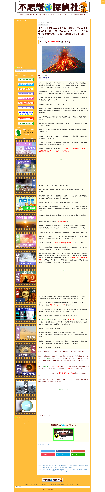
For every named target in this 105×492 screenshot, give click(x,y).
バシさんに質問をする (26, 123)
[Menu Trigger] (103, 2)
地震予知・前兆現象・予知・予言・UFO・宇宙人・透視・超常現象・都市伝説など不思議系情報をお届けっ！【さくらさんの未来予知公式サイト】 (52, 484)
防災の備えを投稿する (26, 103)
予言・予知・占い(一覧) (44, 444)
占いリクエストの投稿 (26, 107)
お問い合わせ (25, 423)
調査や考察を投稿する (26, 112)
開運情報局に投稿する (26, 89)
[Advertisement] (63, 170)
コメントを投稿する (25, 114)
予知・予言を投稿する (26, 79)
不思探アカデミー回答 (26, 119)
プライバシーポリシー (25, 421)
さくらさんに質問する (26, 98)
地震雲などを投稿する (26, 84)
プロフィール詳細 (25, 134)
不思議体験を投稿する (26, 93)
